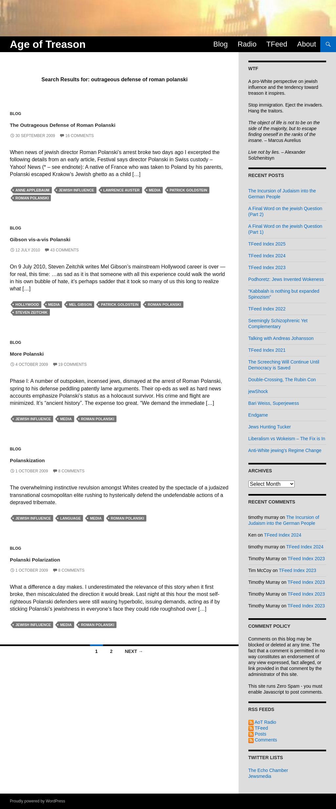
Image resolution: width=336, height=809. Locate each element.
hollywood (27, 304)
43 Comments (64, 250)
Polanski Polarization (52, 558)
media (154, 190)
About (306, 44)
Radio (247, 44)
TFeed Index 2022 (267, 308)
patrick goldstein (188, 190)
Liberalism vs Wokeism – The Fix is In (286, 438)
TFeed (276, 44)
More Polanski (39, 352)
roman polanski (32, 198)
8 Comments (71, 471)
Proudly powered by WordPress (37, 801)
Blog (220, 44)
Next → (134, 651)
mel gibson (80, 304)
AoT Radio (262, 722)
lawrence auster (121, 190)
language (70, 518)
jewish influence (76, 190)
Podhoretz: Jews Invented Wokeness (286, 279)
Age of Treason (48, 44)
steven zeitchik (31, 312)
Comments (262, 739)
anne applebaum (32, 190)
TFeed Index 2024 (267, 255)
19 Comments (72, 364)
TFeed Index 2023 (267, 267)
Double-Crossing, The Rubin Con (282, 379)
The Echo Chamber (268, 770)
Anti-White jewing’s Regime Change (285, 450)
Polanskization (39, 459)
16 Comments (79, 135)
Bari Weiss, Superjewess (273, 403)
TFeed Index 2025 (267, 244)
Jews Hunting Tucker (269, 426)
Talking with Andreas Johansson (281, 338)
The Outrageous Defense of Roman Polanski (101, 124)
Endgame (258, 415)
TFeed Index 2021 (267, 350)
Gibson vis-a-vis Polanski (61, 238)
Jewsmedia (259, 776)
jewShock (258, 391)
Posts (257, 734)
